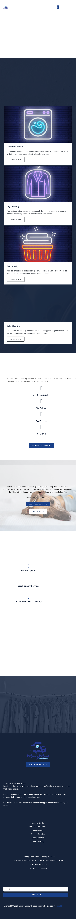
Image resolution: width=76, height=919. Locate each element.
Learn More (16, 159)
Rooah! (59, 906)
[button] (58, 7)
